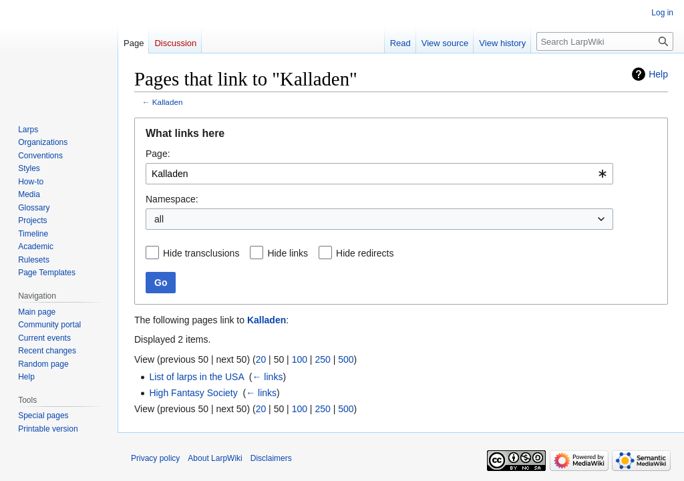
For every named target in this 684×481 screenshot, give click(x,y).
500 (345, 359)
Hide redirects (364, 253)
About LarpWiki (215, 458)
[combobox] (379, 173)
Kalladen (167, 102)
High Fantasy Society (193, 392)
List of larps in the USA (196, 376)
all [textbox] (159, 219)
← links (267, 376)
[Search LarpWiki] (604, 41)
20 (261, 359)
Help (658, 74)
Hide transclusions (201, 253)
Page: (158, 153)
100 (299, 359)
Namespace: (172, 199)
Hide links (287, 253)
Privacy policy (155, 458)
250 (322, 359)
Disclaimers (271, 458)
